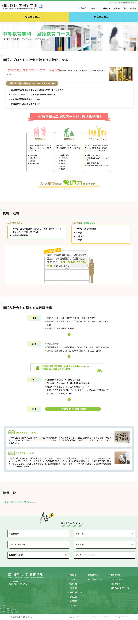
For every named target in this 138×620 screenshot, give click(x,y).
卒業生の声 (14, 533)
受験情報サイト (128, 2)
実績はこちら (89, 222)
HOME (5, 38)
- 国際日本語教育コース (119, 588)
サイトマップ (74, 605)
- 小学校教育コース (96, 579)
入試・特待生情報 (17, 544)
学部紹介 (82, 8)
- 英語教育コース (116, 579)
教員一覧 (80, 533)
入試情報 (117, 8)
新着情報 (73, 601)
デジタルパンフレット (86, 555)
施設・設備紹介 (129, 8)
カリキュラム (94, 8)
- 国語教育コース (116, 583)
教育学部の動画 (16, 555)
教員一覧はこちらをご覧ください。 (20, 502)
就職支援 (106, 8)
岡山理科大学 (115, 2)
